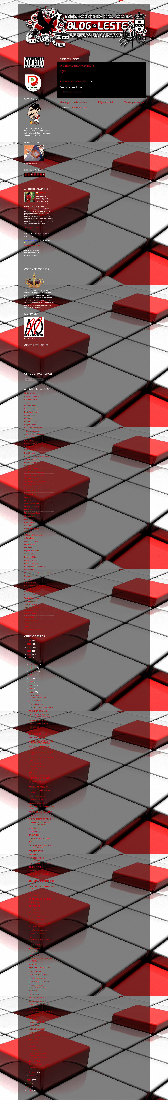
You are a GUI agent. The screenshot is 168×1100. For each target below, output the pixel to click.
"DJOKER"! (33, 854)
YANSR (27, 623)
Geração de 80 (30, 491)
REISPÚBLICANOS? (37, 1029)
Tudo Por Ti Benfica (32, 607)
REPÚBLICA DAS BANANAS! (40, 839)
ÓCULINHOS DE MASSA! (39, 982)
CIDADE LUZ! (34, 909)
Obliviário (28, 548)
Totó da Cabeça (30, 604)
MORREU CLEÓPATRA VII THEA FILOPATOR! (39, 824)
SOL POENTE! (35, 906)
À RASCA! (33, 964)
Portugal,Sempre (31, 563)
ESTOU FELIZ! (35, 832)
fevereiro (32, 1072)
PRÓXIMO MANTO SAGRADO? (36, 859)
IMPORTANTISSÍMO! (37, 1001)
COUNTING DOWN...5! (38, 734)
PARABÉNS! (34, 1043)
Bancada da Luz (30, 406)
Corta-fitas (28, 447)
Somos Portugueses (32, 592)
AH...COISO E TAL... (37, 913)
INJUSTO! (33, 991)
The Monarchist (30, 601)
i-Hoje (26, 626)
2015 (29, 644)
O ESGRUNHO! (35, 701)
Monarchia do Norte (32, 513)
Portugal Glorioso (31, 560)
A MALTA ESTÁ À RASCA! (39, 968)
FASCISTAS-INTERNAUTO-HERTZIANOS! (40, 846)
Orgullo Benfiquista (31, 551)
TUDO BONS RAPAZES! (38, 1068)
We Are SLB (29, 617)
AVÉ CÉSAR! (34, 727)
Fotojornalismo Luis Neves (34, 481)
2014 (29, 647)
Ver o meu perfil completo (34, 227)
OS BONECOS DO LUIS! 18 (40, 899)
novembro (33, 664)
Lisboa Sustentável (31, 503)
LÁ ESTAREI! (34, 994)
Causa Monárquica (31, 431)
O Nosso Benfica (31, 541)
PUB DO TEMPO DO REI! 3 (40, 864)
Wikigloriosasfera (31, 620)
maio (31, 685)
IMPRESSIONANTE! (37, 998)
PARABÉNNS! (34, 1039)
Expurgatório (29, 466)
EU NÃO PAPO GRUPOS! (39, 930)
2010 (29, 1080)
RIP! (30, 842)
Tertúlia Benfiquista (31, 598)
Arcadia (27, 403)
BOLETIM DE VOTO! (37, 796)
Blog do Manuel (30, 425)
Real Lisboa (29, 570)
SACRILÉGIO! (34, 948)
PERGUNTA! (34, 816)
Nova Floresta (29, 526)
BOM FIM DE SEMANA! (38, 787)
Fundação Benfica (31, 485)
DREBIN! (32, 1046)
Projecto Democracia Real (34, 567)
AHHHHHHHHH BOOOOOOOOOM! (37, 696)
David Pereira (29, 453)
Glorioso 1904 (29, 494)
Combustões (29, 440)
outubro (32, 668)
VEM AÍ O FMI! (35, 828)
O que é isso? (29, 544)
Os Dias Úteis (29, 554)
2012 (29, 654)
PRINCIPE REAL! (36, 851)
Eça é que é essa (31, 469)
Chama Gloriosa (30, 437)
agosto (32, 675)
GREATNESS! (34, 835)
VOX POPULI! (34, 952)
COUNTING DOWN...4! (38, 720)
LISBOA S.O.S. (30, 500)
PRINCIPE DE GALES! (38, 738)
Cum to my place (31, 450)
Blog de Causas (30, 421)
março (32, 692)
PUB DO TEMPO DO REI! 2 (40, 1036)
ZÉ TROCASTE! (35, 927)
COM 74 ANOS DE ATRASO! (40, 1012)
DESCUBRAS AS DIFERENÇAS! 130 (37, 986)
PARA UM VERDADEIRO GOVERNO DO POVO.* (39, 716)
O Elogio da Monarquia (33, 535)
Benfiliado (28, 418)
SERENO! (33, 772)
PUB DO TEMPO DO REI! (39, 1064)
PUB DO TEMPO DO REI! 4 (40, 819)
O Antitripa (28, 532)
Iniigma (27, 497)
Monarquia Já (29, 516)
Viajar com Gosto (31, 611)
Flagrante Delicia (31, 478)
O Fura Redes (29, 538)
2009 (29, 1083)
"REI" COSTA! (34, 731)
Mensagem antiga (134, 102)
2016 (29, 641)
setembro (33, 671)
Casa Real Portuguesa (33, 428)
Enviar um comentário (71, 92)
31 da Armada (29, 393)
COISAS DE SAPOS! (37, 934)
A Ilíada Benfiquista (32, 396)
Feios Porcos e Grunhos (33, 475)
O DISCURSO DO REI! (38, 978)
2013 (29, 651)
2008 (29, 1087)
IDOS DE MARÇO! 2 (37, 916)
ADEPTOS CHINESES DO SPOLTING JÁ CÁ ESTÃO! (40, 777)
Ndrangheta (29, 522)
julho (31, 678)
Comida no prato (30, 443)
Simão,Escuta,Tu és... (33, 589)
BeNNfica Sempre (31, 412)
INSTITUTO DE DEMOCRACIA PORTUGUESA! (41, 747)
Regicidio (28, 576)
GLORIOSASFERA (32, 488)
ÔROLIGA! (33, 877)
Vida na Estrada (30, 614)
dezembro (33, 661)
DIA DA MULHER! (36, 1008)
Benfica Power (30, 415)
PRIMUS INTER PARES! (38, 724)
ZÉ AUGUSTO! (35, 1061)
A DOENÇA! (33, 1019)
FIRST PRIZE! (34, 955)
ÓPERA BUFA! (34, 1025)
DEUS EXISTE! (35, 1015)
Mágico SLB (29, 519)
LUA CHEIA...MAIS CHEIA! (39, 874)
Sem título (33, 896)
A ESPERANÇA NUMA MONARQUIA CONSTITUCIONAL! (38, 1055)
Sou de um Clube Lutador (34, 595)
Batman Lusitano (31, 409)
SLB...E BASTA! (35, 763)
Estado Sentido (30, 462)
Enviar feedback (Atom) (79, 108)
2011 (29, 658)
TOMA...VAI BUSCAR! (37, 800)
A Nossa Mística (30, 399)
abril (31, 689)
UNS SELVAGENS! (36, 704)
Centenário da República (34, 434)
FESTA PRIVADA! (36, 945)
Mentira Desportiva (31, 507)
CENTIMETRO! (35, 1050)
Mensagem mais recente (73, 102)
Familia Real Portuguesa (34, 472)
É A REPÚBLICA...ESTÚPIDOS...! (41, 939)
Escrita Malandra (31, 459)
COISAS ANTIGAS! (36, 867)
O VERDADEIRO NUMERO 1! (77, 65)
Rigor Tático (29, 579)
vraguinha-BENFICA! (37, 1022)
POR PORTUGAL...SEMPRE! (40, 812)
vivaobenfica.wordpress (33, 630)
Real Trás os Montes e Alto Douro (37, 573)
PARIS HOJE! (34, 902)
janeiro (32, 1076)
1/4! (30, 892)
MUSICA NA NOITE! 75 (38, 803)
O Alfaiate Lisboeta (31, 529)
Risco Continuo (30, 582)
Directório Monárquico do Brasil (36, 456)
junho (31, 682)
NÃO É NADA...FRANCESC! (40, 1005)
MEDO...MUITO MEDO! (38, 975)
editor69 (42, 193)
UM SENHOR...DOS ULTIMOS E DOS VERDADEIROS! (41, 742)
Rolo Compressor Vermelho (35, 585)
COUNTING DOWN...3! (38, 711)
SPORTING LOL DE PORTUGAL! (37, 768)
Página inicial (105, 102)
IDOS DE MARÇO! (36, 920)
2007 (29, 1090)
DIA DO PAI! (33, 871)
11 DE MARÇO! (35, 971)
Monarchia (28, 510)
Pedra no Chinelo (31, 557)
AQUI (63, 71)
